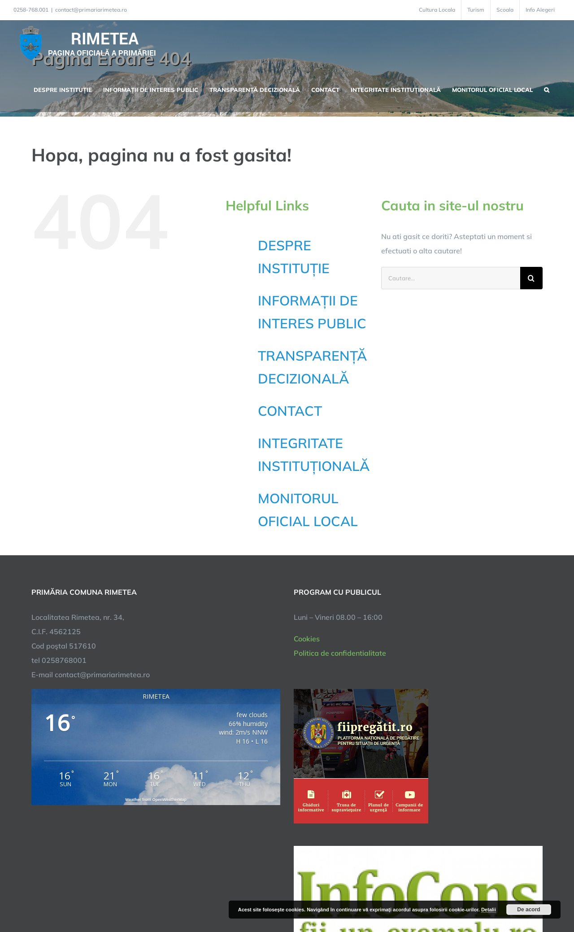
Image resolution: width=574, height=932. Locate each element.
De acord (528, 909)
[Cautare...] (450, 278)
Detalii (488, 909)
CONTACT (290, 410)
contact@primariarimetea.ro (91, 9)
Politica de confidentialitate (340, 653)
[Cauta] (531, 278)
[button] (546, 89)
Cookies (307, 638)
